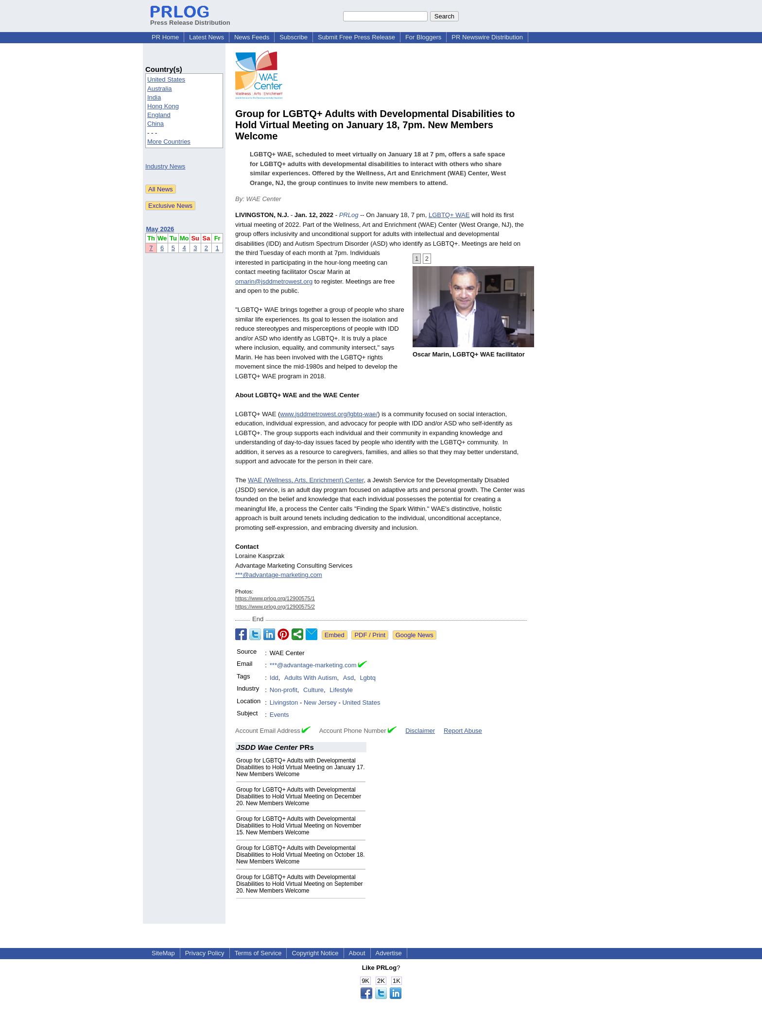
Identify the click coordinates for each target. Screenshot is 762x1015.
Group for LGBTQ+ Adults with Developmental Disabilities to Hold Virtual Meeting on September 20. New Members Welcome (299, 884)
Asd (348, 677)
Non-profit (283, 690)
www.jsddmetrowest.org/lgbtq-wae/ (329, 414)
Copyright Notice (315, 953)
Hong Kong (163, 106)
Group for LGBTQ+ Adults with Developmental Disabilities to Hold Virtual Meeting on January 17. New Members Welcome (300, 767)
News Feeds (251, 37)
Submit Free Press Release (356, 37)
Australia (159, 88)
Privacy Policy (205, 953)
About (357, 953)
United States (166, 79)
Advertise (389, 953)
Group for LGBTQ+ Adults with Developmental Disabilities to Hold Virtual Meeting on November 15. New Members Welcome (298, 825)
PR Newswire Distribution (487, 37)
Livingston (284, 702)
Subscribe (293, 37)
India (154, 97)
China (155, 123)
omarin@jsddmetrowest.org (273, 281)
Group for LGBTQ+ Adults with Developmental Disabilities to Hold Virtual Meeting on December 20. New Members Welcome (298, 796)
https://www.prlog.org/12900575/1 (275, 598)
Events (279, 714)
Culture (313, 690)
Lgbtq (368, 677)
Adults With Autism (310, 677)
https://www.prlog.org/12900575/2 (275, 606)
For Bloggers (423, 37)
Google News (414, 635)
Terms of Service (258, 953)
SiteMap (163, 953)
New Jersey (320, 702)
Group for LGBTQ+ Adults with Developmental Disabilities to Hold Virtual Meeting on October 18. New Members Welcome (300, 855)
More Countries (168, 141)
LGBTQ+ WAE (449, 215)
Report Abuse (463, 730)
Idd (274, 677)
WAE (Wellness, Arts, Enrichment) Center (306, 480)
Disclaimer (420, 730)
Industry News (165, 166)
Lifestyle (341, 690)
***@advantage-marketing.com (278, 574)
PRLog (349, 215)
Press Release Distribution (190, 19)
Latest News (206, 37)
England (159, 114)
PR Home (165, 37)
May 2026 (160, 229)
